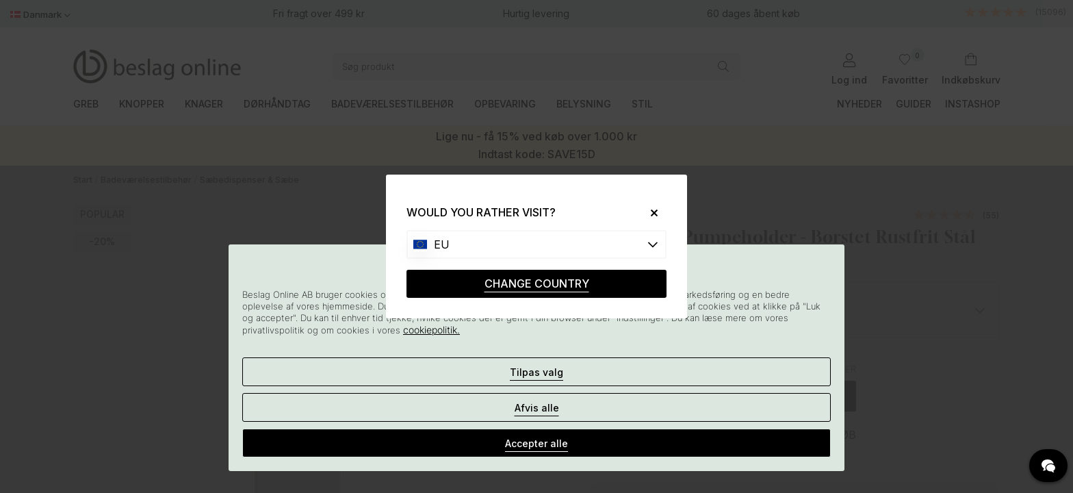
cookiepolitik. (431, 330)
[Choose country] (536, 244)
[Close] (649, 212)
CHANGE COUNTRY (536, 283)
